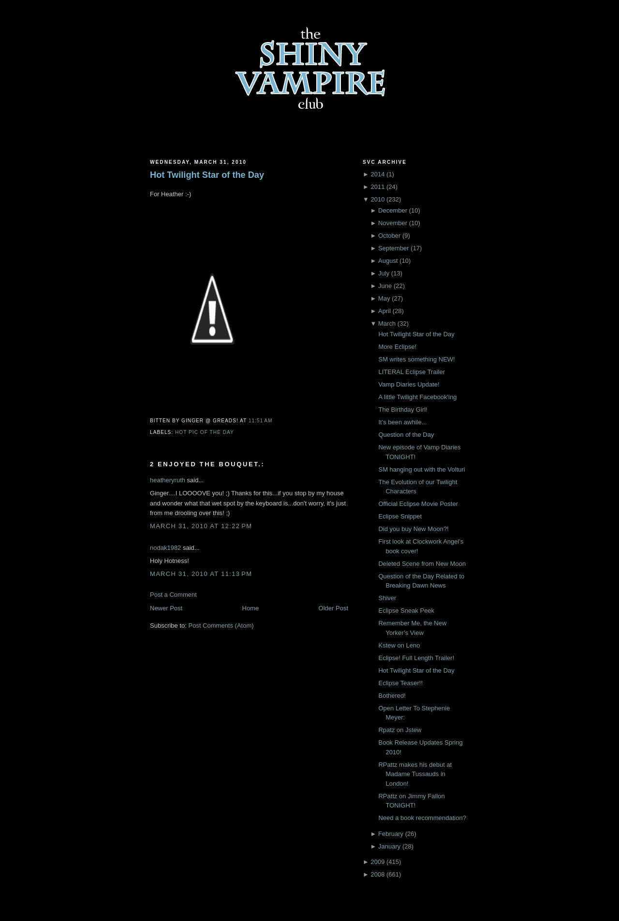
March (387, 323)
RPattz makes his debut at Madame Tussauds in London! (415, 774)
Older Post (333, 608)
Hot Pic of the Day (204, 432)
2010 (377, 199)
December (392, 210)
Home (250, 608)
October (389, 235)
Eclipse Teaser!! (400, 683)
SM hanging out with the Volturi (421, 469)
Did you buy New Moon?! (413, 528)
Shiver (387, 598)
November (392, 223)
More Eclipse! (397, 346)
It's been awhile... (402, 422)
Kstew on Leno (399, 645)
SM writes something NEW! (416, 359)
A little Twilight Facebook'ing (417, 397)
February (390, 833)
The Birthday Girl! (402, 409)
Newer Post (166, 608)
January (389, 846)
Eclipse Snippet (400, 516)
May (384, 298)
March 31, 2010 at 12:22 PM (201, 526)
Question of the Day (406, 434)
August (388, 260)
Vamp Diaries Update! (408, 384)
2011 (377, 186)
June (385, 285)
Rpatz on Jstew (399, 730)
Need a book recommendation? (422, 817)
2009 (377, 861)
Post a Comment (173, 594)
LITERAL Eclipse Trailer (411, 371)
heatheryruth (167, 480)
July (383, 273)
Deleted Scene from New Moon (422, 563)
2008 (377, 874)
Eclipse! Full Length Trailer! (416, 658)
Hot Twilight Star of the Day (207, 175)
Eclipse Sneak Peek (406, 610)
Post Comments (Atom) (221, 625)
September (393, 248)
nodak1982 (165, 547)
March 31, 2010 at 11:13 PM (201, 573)
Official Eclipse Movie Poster (418, 503)
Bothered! (391, 695)
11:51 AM (260, 420)
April (384, 311)
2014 (377, 174)
